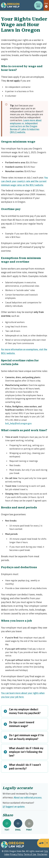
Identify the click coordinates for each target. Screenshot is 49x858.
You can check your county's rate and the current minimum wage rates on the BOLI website (24, 181)
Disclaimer (42, 854)
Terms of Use (30, 854)
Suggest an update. (14, 806)
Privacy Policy (16, 854)
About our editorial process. (28, 797)
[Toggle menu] (38, 5)
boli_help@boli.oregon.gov (18, 423)
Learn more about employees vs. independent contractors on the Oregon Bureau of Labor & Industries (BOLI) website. (26, 126)
